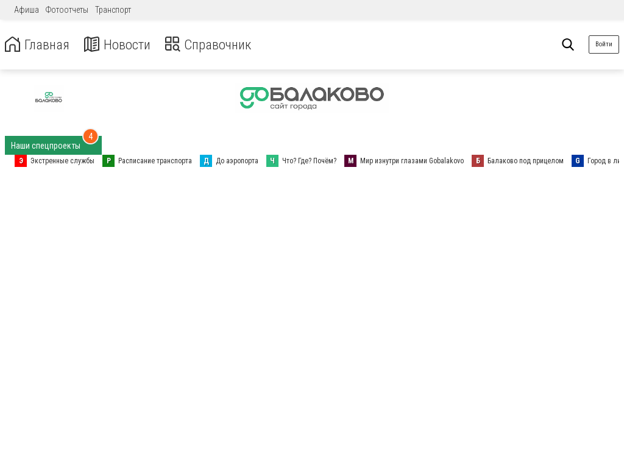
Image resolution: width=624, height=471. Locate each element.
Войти (603, 44)
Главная (38, 45)
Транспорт (113, 10)
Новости (121, 45)
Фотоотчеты (67, 10)
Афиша (26, 10)
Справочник (215, 45)
